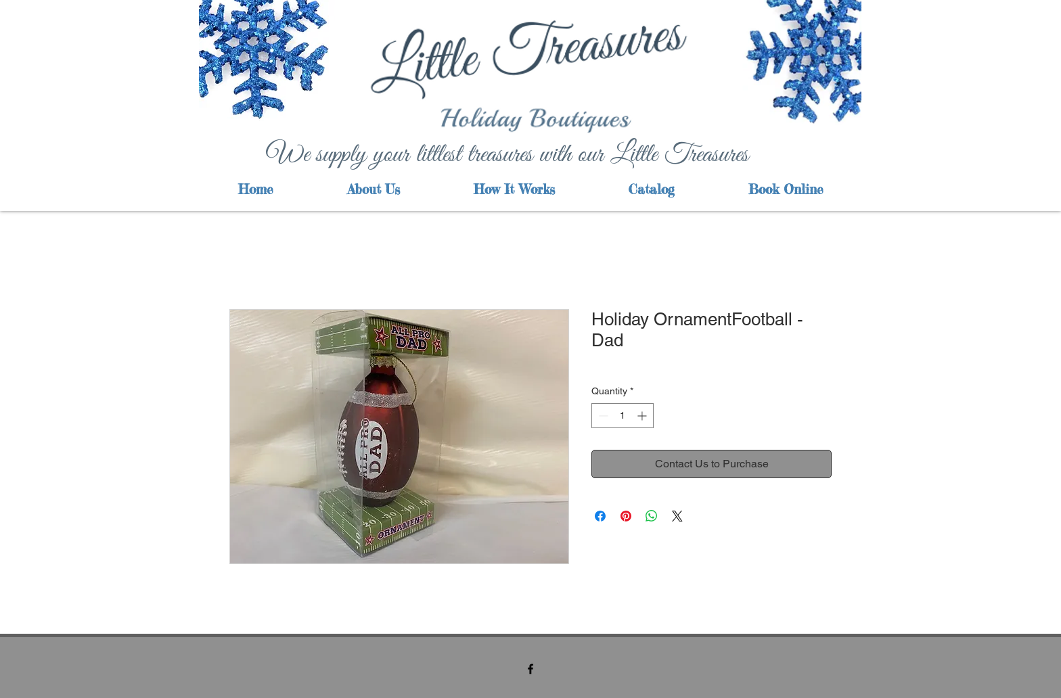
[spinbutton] (622, 415)
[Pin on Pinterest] (626, 516)
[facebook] (530, 669)
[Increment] (643, 415)
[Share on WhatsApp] (652, 516)
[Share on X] (677, 516)
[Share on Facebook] (600, 516)
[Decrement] (601, 415)
